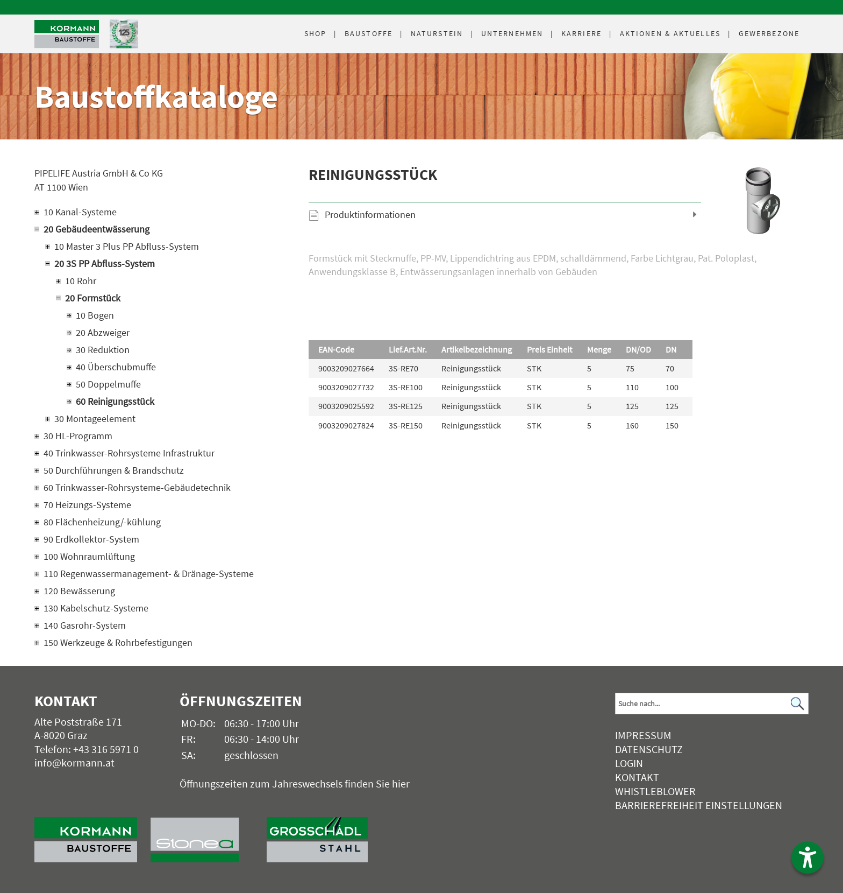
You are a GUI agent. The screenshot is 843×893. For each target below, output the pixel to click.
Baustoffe (368, 33)
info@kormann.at (74, 762)
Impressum (643, 735)
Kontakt (637, 777)
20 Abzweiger (103, 332)
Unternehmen (512, 33)
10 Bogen (95, 315)
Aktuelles (670, 33)
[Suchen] (797, 704)
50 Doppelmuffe (108, 384)
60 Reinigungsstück (115, 401)
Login (629, 763)
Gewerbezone (769, 33)
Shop (315, 33)
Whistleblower (655, 791)
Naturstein (437, 33)
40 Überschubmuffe (116, 367)
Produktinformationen (370, 214)
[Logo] (66, 34)
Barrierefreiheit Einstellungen (698, 805)
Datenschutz (649, 749)
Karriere (581, 33)
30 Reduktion (103, 349)
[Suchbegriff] (712, 703)
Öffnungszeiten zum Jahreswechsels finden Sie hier (295, 783)
